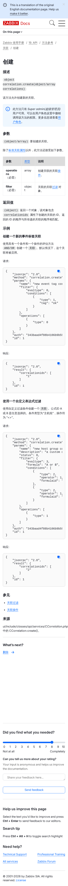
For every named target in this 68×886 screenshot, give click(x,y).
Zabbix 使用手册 (13, 42)
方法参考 (47, 42)
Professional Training (51, 854)
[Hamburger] (61, 23)
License (21, 880)
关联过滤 (12, 651)
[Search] (52, 23)
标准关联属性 (16, 148)
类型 (27, 160)
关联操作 (12, 658)
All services (10, 861)
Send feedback (34, 789)
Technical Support (15, 854)
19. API (33, 42)
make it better (19, 13)
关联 (5, 48)
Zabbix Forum (46, 861)
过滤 (55, 185)
